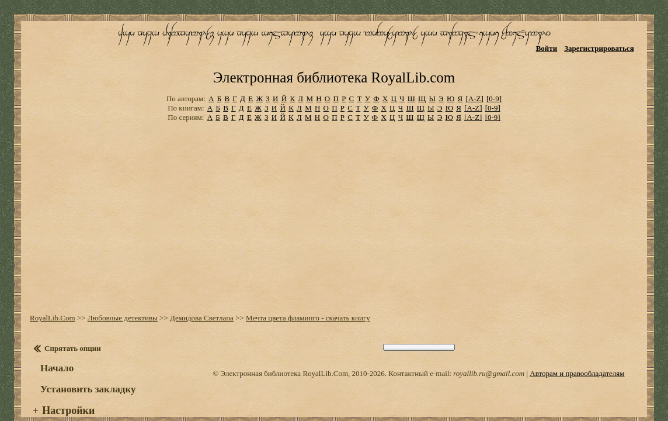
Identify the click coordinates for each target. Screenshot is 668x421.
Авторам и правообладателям (577, 347)
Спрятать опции (69, 322)
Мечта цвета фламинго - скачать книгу (304, 292)
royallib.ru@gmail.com (488, 347)
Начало (53, 342)
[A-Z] (474, 75)
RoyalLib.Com (49, 292)
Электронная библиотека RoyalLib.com (334, 56)
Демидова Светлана (198, 292)
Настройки (65, 385)
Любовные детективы (119, 292)
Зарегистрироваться (604, 45)
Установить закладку (85, 363)
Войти (551, 45)
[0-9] (494, 75)
